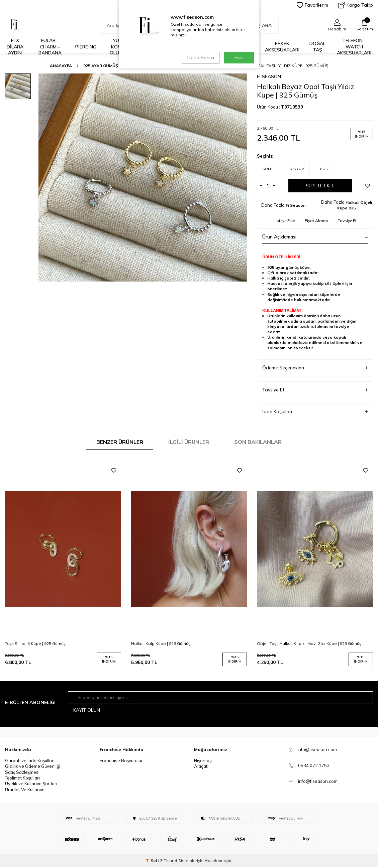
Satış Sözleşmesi (22, 772)
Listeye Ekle (284, 220)
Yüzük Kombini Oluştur (121, 46)
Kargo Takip (355, 5)
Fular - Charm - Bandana (50, 46)
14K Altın (219, 46)
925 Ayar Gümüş (245, 46)
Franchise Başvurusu (121, 760)
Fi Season (269, 76)
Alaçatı (201, 766)
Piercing (85, 47)
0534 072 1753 (313, 765)
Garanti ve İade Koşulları (30, 760)
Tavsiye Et (347, 220)
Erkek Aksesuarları (282, 46)
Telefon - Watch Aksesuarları (354, 46)
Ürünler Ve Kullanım (24, 789)
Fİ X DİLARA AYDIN (15, 46)
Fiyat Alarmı (316, 220)
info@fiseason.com (318, 781)
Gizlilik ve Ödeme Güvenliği (32, 766)
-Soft (153, 860)
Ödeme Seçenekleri (315, 368)
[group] (142, 177)
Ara (263, 25)
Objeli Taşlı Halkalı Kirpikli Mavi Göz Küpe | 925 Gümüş (309, 643)
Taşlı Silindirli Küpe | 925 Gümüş (35, 643)
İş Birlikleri (191, 46)
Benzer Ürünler (119, 442)
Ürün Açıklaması (315, 237)
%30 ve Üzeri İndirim (157, 46)
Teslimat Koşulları (22, 778)
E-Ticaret (168, 860)
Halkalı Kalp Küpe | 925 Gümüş (160, 643)
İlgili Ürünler (188, 442)
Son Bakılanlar (258, 442)
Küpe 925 (138, 65)
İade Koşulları (315, 411)
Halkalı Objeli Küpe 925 (185, 65)
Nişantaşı (203, 760)
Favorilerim (312, 5)
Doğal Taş (317, 46)
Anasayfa (61, 65)
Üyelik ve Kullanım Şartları (31, 784)
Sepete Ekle (320, 186)
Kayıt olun (86, 710)
